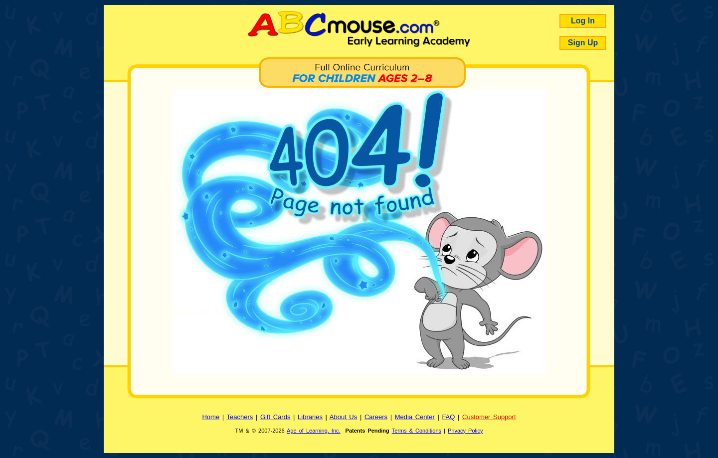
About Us (343, 417)
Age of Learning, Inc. (314, 431)
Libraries (310, 417)
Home (210, 417)
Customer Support (489, 417)
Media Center (415, 417)
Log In (583, 20)
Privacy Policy (465, 431)
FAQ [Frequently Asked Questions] (448, 417)
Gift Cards (275, 417)
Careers (375, 417)
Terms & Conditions (416, 431)
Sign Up (583, 42)
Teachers (240, 417)
